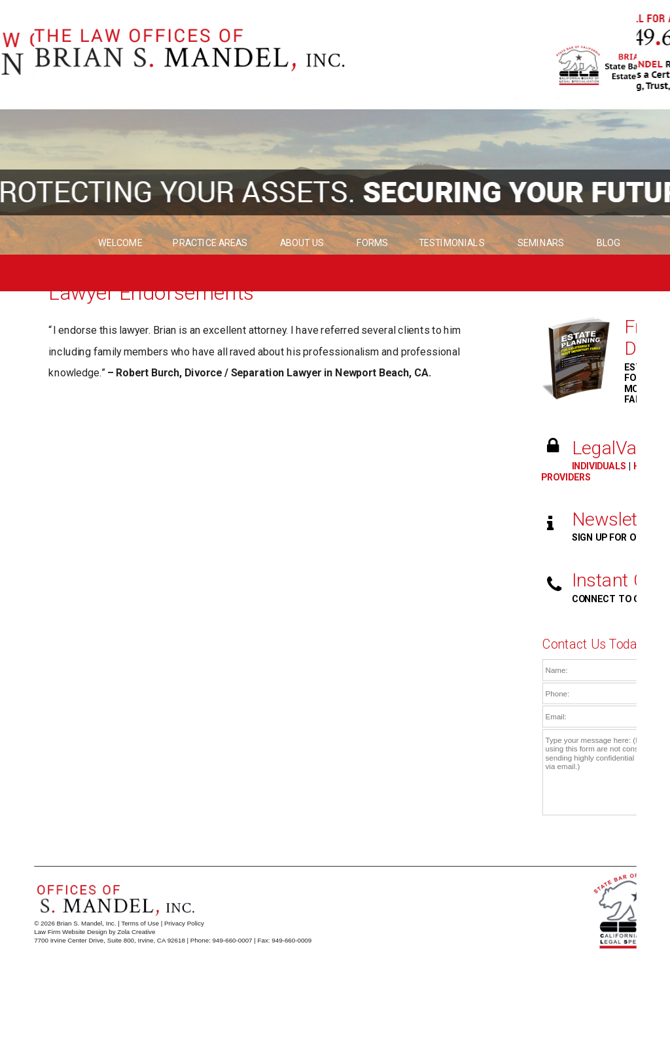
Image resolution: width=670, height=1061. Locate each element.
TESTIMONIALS (453, 243)
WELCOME (120, 243)
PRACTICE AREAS (211, 243)
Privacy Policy (184, 923)
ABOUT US (303, 243)
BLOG (608, 243)
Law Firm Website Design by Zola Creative (94, 931)
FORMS (373, 243)
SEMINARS (541, 243)
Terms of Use (140, 923)
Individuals (599, 466)
